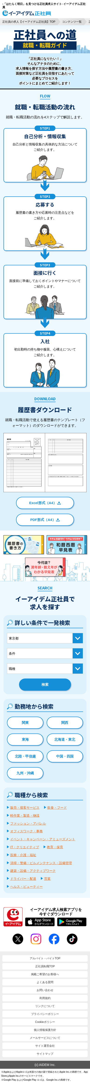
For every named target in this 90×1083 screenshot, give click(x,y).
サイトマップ (45, 1053)
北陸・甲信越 (25, 756)
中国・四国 (65, 756)
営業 (47, 879)
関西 (64, 723)
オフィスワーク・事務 (26, 831)
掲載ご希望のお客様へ (45, 974)
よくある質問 (45, 982)
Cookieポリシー (45, 1022)
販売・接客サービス (24, 807)
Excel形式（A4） (43, 503)
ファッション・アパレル (28, 823)
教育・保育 (55, 847)
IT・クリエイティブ (24, 847)
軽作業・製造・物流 (24, 815)
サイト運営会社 (45, 1045)
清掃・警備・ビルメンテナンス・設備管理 (41, 863)
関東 (25, 723)
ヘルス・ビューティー (26, 886)
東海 (25, 739)
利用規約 (45, 998)
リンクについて (45, 1006)
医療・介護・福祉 (23, 855)
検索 (45, 684)
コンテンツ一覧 (72, 21)
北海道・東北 (64, 739)
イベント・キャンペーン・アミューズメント (42, 839)
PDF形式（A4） (42, 520)
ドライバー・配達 (23, 879)
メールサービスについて (45, 1038)
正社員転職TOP (45, 966)
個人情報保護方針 (45, 1030)
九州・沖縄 (25, 773)
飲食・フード (57, 807)
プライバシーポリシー (45, 1014)
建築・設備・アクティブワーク (33, 871)
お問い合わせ (45, 990)
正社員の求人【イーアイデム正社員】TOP (28, 21)
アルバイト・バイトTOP (45, 958)
